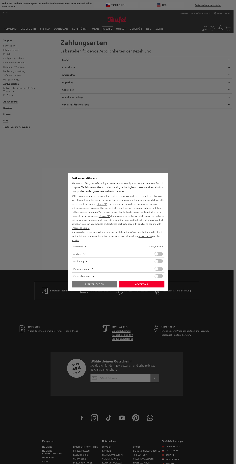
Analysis (77, 253)
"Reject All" (102, 204)
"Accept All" (105, 215)
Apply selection (94, 284)
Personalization (81, 268)
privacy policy (145, 235)
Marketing (78, 261)
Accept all (141, 284)
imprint (75, 239)
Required (78, 246)
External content (81, 276)
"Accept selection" (81, 227)
